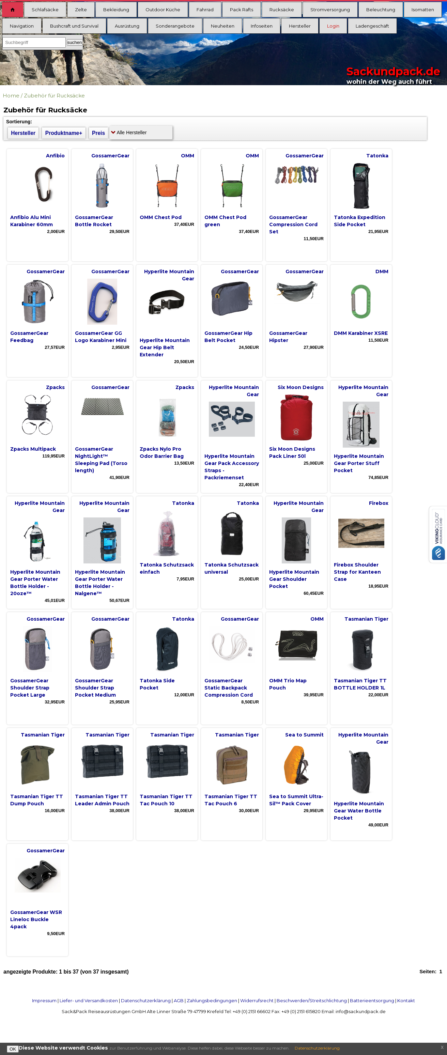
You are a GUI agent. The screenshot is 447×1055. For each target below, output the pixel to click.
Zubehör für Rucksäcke (54, 95)
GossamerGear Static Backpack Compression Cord (228, 688)
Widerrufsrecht (257, 1000)
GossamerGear (110, 156)
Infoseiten (262, 26)
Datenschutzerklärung (146, 1000)
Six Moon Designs (301, 387)
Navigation (22, 26)
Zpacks (55, 387)
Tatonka (377, 156)
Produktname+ (63, 133)
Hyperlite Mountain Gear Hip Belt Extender (165, 347)
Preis (98, 133)
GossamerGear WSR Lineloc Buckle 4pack (36, 919)
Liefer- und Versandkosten (89, 1000)
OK (13, 1049)
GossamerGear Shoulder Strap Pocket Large (29, 688)
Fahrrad (205, 9)
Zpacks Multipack (33, 449)
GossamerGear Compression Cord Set (293, 224)
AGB (179, 1000)
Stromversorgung (330, 9)
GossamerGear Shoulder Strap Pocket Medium (95, 688)
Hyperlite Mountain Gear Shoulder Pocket (294, 579)
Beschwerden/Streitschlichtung (312, 1000)
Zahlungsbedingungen (212, 1000)
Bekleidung (116, 9)
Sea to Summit (304, 735)
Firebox (378, 503)
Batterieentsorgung (372, 1000)
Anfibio (55, 156)
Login (333, 26)
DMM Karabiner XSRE (361, 333)
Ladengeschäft (372, 26)
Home (11, 95)
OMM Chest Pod (161, 217)
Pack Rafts (241, 9)
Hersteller (300, 26)
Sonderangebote (175, 26)
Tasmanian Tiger (366, 619)
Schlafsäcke (45, 9)
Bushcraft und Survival (74, 26)
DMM (381, 271)
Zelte (81, 9)
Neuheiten (222, 26)
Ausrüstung (127, 26)
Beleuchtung (380, 9)
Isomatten (423, 9)
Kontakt (406, 1000)
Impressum (44, 1000)
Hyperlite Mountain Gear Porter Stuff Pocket (359, 463)
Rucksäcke (281, 9)
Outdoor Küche (162, 9)
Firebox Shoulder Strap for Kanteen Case (357, 572)
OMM (187, 156)
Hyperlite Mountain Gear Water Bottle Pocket (359, 811)
